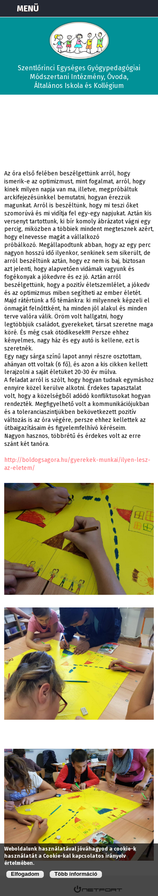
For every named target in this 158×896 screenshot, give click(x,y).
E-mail (148, 8)
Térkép (105, 8)
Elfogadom (25, 874)
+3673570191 (127, 8)
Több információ (75, 874)
